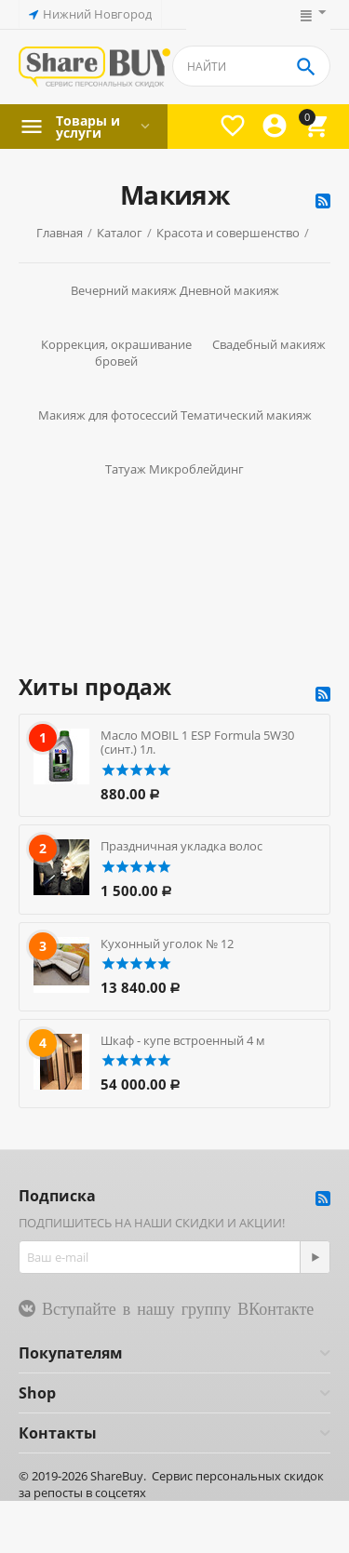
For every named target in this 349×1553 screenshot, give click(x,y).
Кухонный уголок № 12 (167, 943)
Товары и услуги (88, 126)
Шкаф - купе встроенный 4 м (183, 1040)
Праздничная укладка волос (181, 845)
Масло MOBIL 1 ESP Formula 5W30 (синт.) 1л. (197, 742)
